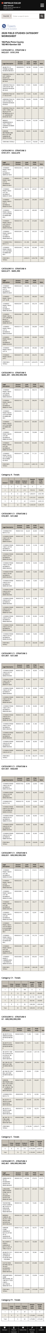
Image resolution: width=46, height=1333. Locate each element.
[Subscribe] (23, 1328)
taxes (9, 26)
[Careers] (41, 1328)
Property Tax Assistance (9, 29)
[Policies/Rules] (32, 1329)
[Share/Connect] (13, 1329)
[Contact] (4, 1328)
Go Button (41, 16)
